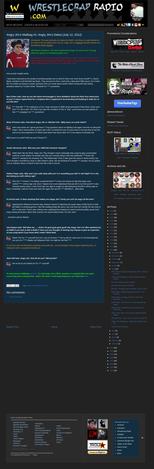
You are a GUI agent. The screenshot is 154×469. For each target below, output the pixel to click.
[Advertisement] (54, 314)
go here (33, 274)
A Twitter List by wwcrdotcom (118, 126)
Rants (119, 450)
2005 (112, 367)
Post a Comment (16, 297)
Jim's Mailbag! (119, 198)
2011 (112, 348)
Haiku (116, 194)
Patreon (141, 52)
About (58, 442)
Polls (139, 194)
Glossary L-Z (18, 432)
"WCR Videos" (18, 439)
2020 (112, 224)
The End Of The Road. (119, 327)
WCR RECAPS (14, 25)
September (116, 262)
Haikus (37, 426)
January (115, 344)
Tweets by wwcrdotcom (115, 115)
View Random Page (127, 103)
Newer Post (12, 327)
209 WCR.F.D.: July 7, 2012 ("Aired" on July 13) (129, 318)
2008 (112, 358)
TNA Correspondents (42, 430)
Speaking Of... (40, 428)
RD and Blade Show (20, 427)
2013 (112, 247)
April (114, 334)
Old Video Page (134, 154)
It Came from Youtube (125, 438)
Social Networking (63, 428)
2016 (112, 237)
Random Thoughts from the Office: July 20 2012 (129, 289)
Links (58, 430)
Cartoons (134, 158)
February (115, 340)
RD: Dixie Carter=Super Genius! (123, 282)
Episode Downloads (20, 425)
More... (119, 453)
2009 (112, 354)
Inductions (121, 428)
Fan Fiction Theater (42, 444)
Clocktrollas (39, 440)
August (114, 266)
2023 (112, 214)
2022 (112, 217)
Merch (58, 435)
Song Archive (126, 71)
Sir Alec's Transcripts (133, 198)
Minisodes (126, 158)
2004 (112, 370)
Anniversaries (137, 71)
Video (15, 436)
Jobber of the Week (124, 444)
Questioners (39, 435)
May (113, 331)
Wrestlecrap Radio (124, 431)
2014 (112, 243)
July (113, 269)
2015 (112, 240)
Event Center (122, 447)
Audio (119, 158)
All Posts (59, 440)
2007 (112, 361)
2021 (112, 221)
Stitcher (134, 52)
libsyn (127, 52)
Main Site (114, 52)
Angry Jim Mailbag (33, 286)
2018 (112, 230)
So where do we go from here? (122, 285)
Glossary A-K (136, 190)
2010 (112, 351)
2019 (112, 227)
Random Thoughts (20, 446)
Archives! (120, 425)
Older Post (95, 327)
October (115, 259)
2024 (112, 211)
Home (54, 327)
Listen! (58, 426)
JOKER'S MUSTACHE (36, 25)
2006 (112, 364)
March (114, 337)
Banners (59, 437)
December (116, 253)
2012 (112, 250)
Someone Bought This (125, 441)
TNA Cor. (126, 190)
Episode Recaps (19, 422)
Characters (39, 424)
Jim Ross (44, 286)
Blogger (35, 455)
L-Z (142, 190)
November (116, 256)
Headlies (120, 434)
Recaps (114, 190)
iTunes (121, 52)
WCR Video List (121, 154)
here (86, 276)
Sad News (38, 437)
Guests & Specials (41, 433)
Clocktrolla (132, 194)
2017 (112, 234)
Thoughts (123, 194)
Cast (119, 190)
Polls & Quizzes (40, 442)
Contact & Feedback (64, 433)
